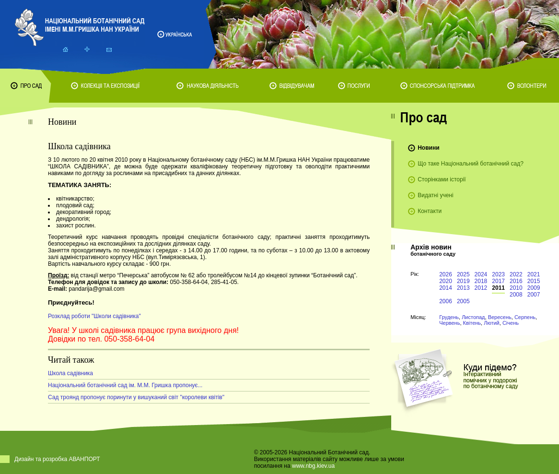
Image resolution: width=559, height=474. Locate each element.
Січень (510, 323)
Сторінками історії (442, 179)
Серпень (525, 317)
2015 (533, 281)
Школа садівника (70, 373)
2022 (516, 274)
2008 (516, 294)
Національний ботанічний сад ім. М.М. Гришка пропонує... (125, 385)
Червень (449, 323)
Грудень (449, 317)
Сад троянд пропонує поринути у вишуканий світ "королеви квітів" (136, 397)
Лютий (492, 323)
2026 (445, 274)
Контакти (430, 211)
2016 (516, 281)
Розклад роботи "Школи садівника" (94, 316)
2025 (463, 274)
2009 (533, 287)
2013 (463, 287)
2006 (445, 301)
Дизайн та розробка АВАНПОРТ (57, 459)
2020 (445, 281)
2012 (481, 287)
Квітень (472, 323)
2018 (481, 281)
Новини (428, 147)
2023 (498, 274)
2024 (481, 274)
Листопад (473, 317)
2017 (498, 281)
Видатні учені (435, 195)
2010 (516, 287)
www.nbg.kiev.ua (313, 465)
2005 (463, 301)
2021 (533, 274)
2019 (463, 281)
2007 (533, 294)
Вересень (500, 317)
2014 (445, 287)
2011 (498, 287)
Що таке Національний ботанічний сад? (471, 163)
